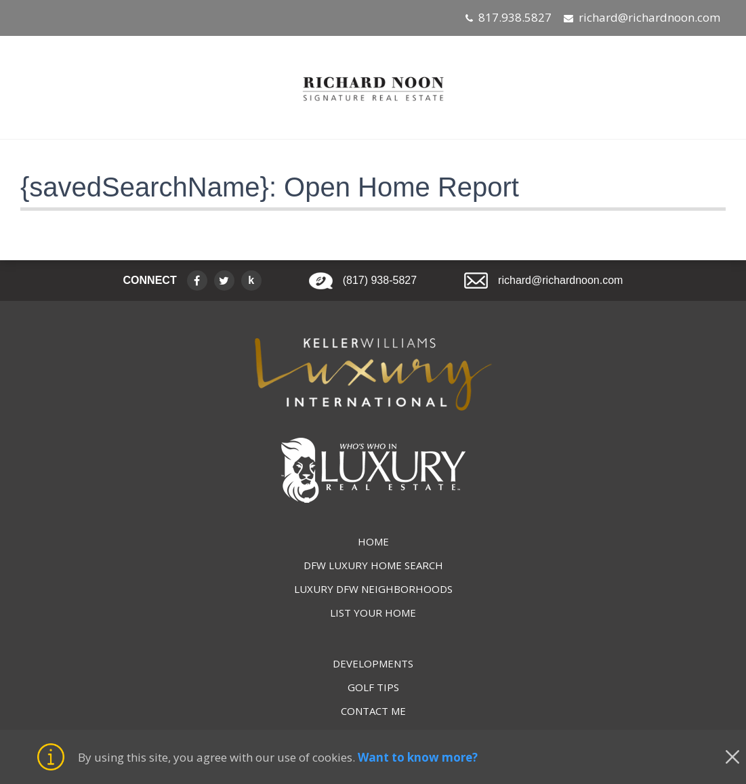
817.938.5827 (515, 17)
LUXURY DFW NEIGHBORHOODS (373, 589)
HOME (373, 541)
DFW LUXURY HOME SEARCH (373, 565)
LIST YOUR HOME (373, 612)
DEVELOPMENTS (373, 663)
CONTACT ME (373, 711)
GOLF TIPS (373, 687)
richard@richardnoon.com (649, 17)
